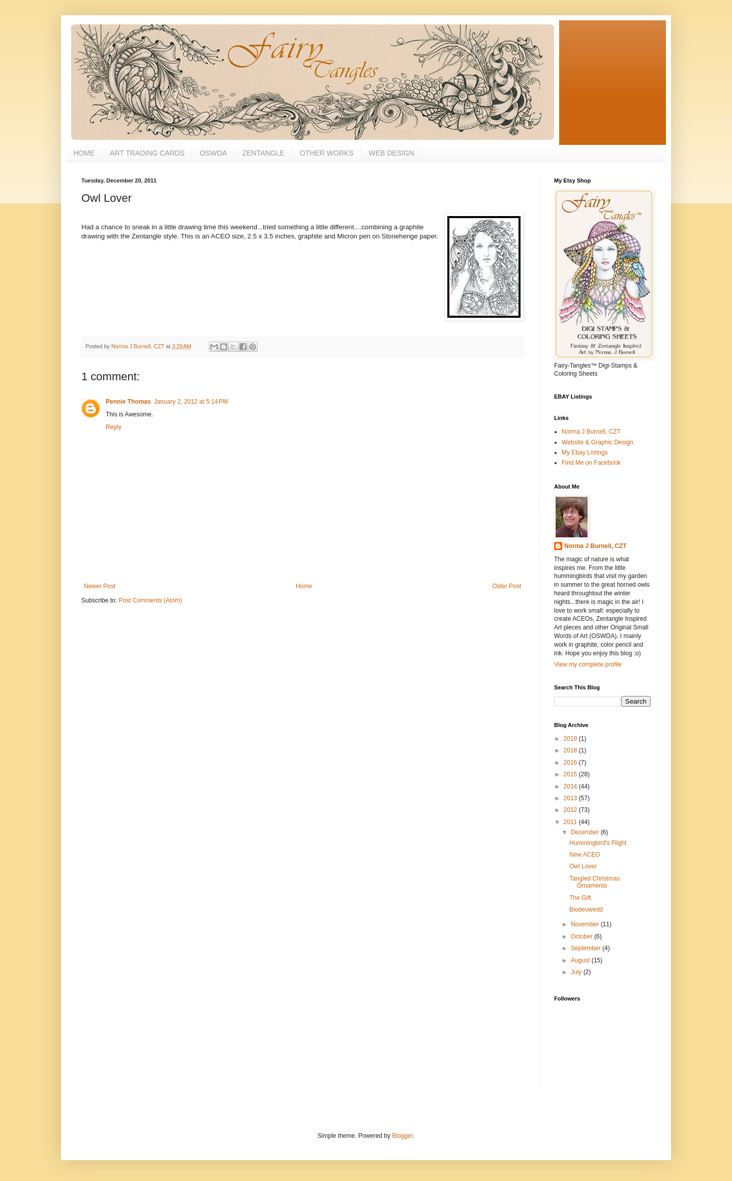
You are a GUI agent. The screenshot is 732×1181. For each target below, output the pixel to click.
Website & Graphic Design (597, 442)
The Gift (580, 897)
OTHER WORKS (327, 153)
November (586, 924)
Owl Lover (583, 866)
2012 (571, 809)
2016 (571, 762)
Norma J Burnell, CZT (591, 431)
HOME (84, 153)
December (586, 832)
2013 (571, 798)
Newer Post (99, 586)
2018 (571, 750)
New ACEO (584, 854)
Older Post (506, 586)
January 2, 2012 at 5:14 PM (191, 401)
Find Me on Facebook (591, 462)
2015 (571, 774)
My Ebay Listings (585, 452)
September (586, 948)
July (577, 972)
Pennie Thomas (128, 401)
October (582, 936)
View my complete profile (588, 664)
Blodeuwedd (586, 909)
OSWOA (213, 153)
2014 (571, 786)
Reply (113, 427)
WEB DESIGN (391, 153)
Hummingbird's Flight (597, 842)
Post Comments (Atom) (150, 600)
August (581, 960)
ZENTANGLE (263, 153)
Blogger (402, 1135)
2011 (571, 822)
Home (304, 586)
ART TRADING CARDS (147, 153)
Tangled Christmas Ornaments (594, 882)
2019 (571, 738)
